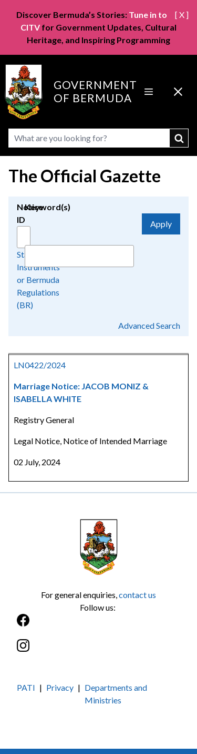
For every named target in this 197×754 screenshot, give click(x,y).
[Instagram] (98, 651)
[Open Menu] (148, 91)
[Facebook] (98, 626)
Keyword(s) (47, 207)
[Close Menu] (178, 91)
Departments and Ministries (116, 693)
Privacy (60, 687)
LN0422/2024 (40, 365)
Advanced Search (149, 325)
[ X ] (182, 14)
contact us (137, 595)
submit (179, 138)
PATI (26, 687)
